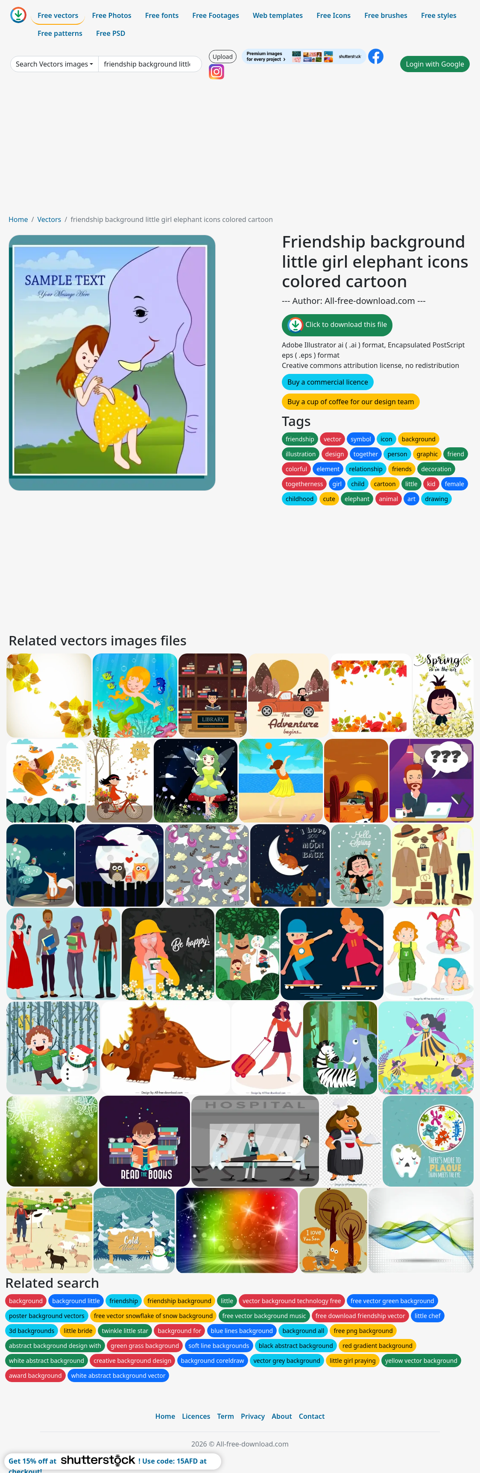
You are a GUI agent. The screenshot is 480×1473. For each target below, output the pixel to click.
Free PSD (110, 33)
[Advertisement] (240, 150)
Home (18, 219)
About (282, 1416)
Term (225, 1416)
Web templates (278, 15)
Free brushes (385, 15)
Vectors (49, 219)
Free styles (439, 15)
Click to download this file (337, 325)
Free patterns (60, 33)
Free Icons (333, 15)
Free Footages (215, 15)
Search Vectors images (52, 64)
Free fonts (162, 15)
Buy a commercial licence (327, 382)
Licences (196, 1416)
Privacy (253, 1416)
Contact (312, 1416)
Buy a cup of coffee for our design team (350, 401)
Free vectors (58, 15)
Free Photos (111, 15)
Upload (223, 57)
